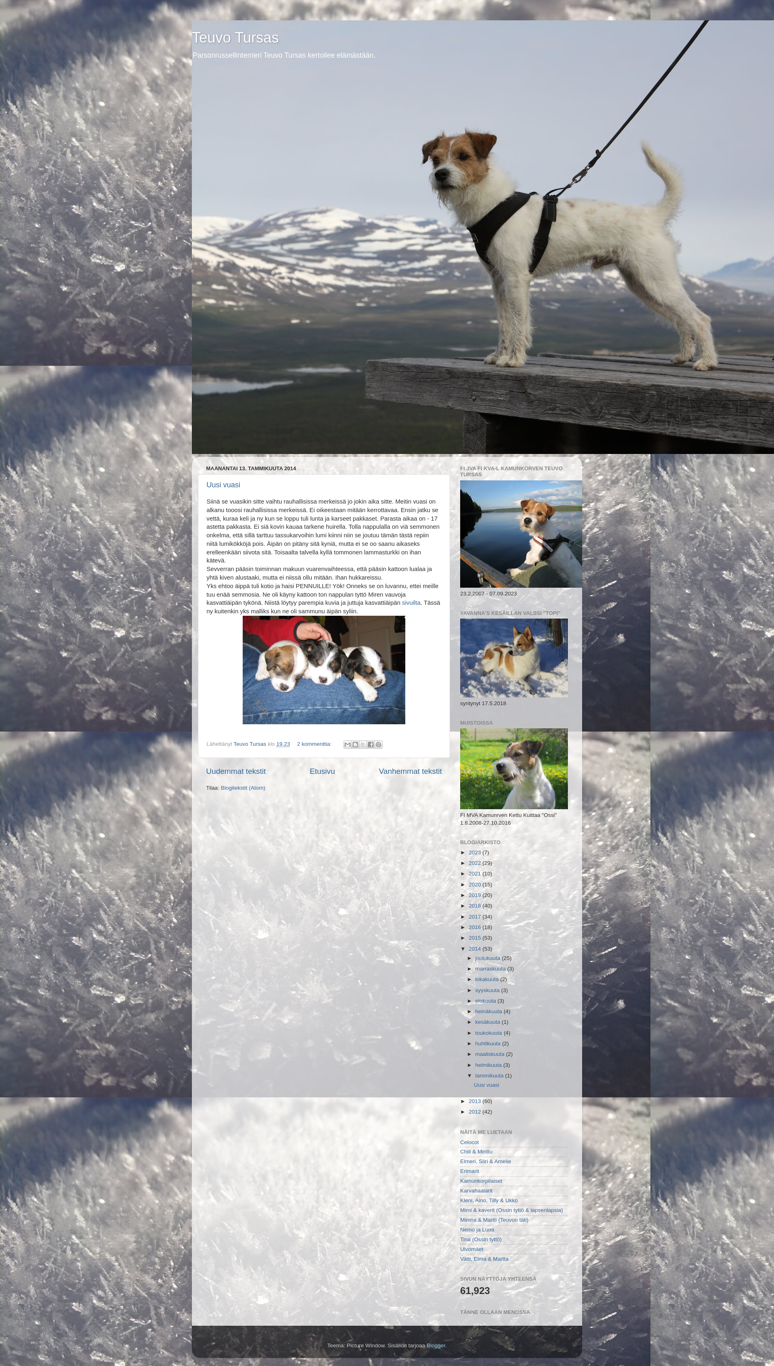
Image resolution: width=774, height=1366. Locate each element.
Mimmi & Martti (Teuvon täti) (494, 1220)
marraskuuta (491, 969)
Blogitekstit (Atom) (243, 788)
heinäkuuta (489, 1011)
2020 (476, 885)
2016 (476, 927)
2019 (476, 895)
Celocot (469, 1142)
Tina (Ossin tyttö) (481, 1239)
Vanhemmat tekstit (410, 771)
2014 (476, 949)
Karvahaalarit (476, 1191)
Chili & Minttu (476, 1152)
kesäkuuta (488, 1022)
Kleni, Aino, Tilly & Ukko (489, 1200)
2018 (476, 906)
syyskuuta (488, 990)
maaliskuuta (490, 1054)
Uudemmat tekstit (236, 771)
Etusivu (322, 771)
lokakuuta (487, 979)
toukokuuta (489, 1033)
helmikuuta (489, 1065)
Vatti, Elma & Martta (484, 1259)
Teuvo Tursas (235, 37)
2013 (476, 1101)
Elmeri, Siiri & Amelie (485, 1161)
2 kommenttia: (315, 744)
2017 (476, 917)
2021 (476, 874)
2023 (476, 852)
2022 (476, 863)
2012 (476, 1112)
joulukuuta (488, 958)
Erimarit (469, 1171)
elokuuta (486, 1001)
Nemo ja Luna (477, 1230)
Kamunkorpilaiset (481, 1181)
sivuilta (410, 602)
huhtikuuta (488, 1043)
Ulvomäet (471, 1249)
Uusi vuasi (223, 485)
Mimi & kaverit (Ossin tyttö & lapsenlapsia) (511, 1210)
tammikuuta (490, 1076)
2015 (476, 938)
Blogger (436, 1345)
